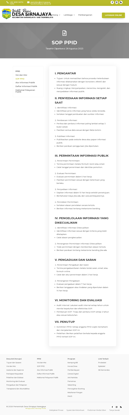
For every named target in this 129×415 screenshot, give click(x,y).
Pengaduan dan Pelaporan (16, 385)
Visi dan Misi (21, 75)
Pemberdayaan (73, 370)
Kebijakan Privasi (56, 410)
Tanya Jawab (114, 410)
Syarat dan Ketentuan (75, 410)
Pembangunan (85, 15)
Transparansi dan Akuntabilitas (17, 389)
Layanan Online (113, 15)
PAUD (70, 396)
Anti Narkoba (72, 377)
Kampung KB (73, 363)
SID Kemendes (104, 370)
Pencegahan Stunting (76, 389)
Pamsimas (72, 381)
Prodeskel (102, 363)
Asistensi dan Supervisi (15, 370)
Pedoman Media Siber (97, 410)
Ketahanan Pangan (75, 392)
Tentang (54, 15)
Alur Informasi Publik (25, 83)
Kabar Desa (41, 15)
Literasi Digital (73, 374)
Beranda (29, 15)
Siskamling (72, 385)
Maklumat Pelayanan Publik (25, 91)
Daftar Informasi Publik (26, 86)
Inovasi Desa (72, 366)
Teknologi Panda (40, 408)
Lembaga (68, 15)
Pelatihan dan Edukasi (14, 377)
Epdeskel (101, 366)
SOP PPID (19, 79)
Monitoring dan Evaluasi (15, 381)
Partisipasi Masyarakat (14, 374)
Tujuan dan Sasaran (13, 363)
